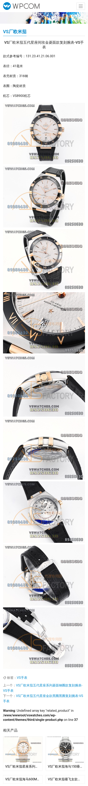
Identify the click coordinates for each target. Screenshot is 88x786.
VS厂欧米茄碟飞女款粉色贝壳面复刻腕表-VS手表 (65, 779)
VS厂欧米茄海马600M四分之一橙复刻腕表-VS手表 (22, 779)
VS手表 (22, 678)
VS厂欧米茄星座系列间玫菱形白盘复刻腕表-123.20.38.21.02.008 (22, 766)
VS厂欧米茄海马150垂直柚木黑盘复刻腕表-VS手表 (65, 766)
